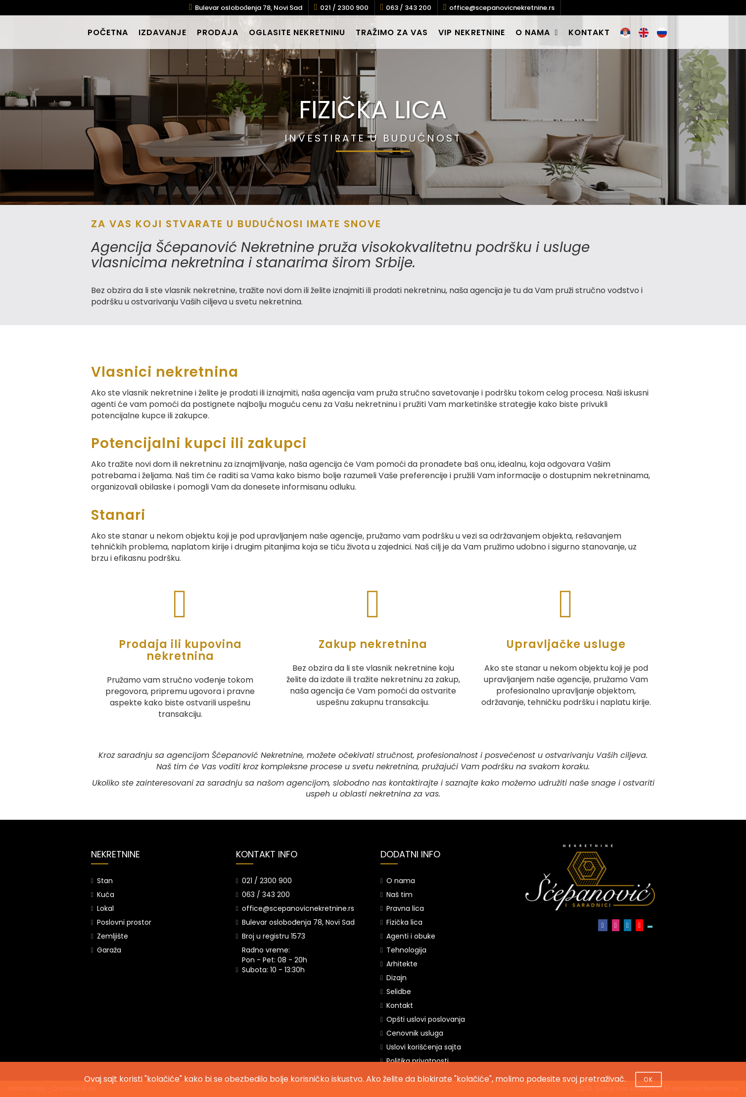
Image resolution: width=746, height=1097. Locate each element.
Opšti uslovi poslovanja (425, 1019)
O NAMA (537, 32)
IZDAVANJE (162, 32)
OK (648, 1079)
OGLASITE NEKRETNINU (297, 32)
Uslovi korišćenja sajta (423, 1047)
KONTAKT (589, 32)
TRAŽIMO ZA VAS (392, 32)
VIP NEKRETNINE (471, 32)
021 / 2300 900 (344, 7)
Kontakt (399, 1005)
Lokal (105, 908)
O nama (400, 881)
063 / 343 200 (408, 7)
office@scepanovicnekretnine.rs (502, 7)
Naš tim (399, 894)
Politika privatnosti (417, 1061)
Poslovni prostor (124, 922)
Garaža (109, 950)
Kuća (105, 894)
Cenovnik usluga (414, 1033)
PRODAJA (217, 32)
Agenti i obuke (410, 936)
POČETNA (108, 32)
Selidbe (398, 992)
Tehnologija (406, 950)
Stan (105, 881)
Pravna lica (405, 908)
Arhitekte (402, 964)
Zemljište (112, 936)
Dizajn (396, 978)
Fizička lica (404, 922)
